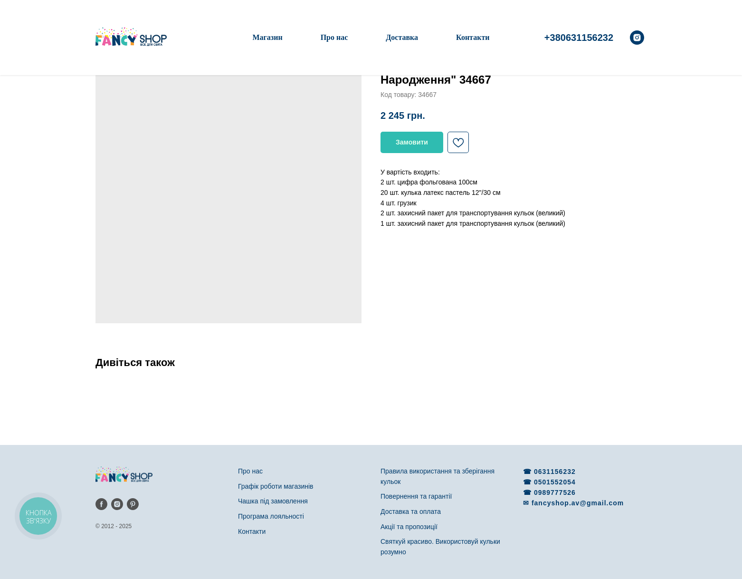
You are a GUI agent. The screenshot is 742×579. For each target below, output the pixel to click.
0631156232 (555, 471)
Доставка (402, 37)
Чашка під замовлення (273, 501)
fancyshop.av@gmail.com (578, 503)
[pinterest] (133, 504)
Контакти (472, 37)
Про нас (334, 37)
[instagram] (637, 37)
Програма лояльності (271, 516)
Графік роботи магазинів (276, 486)
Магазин (267, 37)
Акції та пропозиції (409, 527)
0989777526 (555, 492)
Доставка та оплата (411, 511)
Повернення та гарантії (416, 496)
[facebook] (101, 504)
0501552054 (555, 482)
